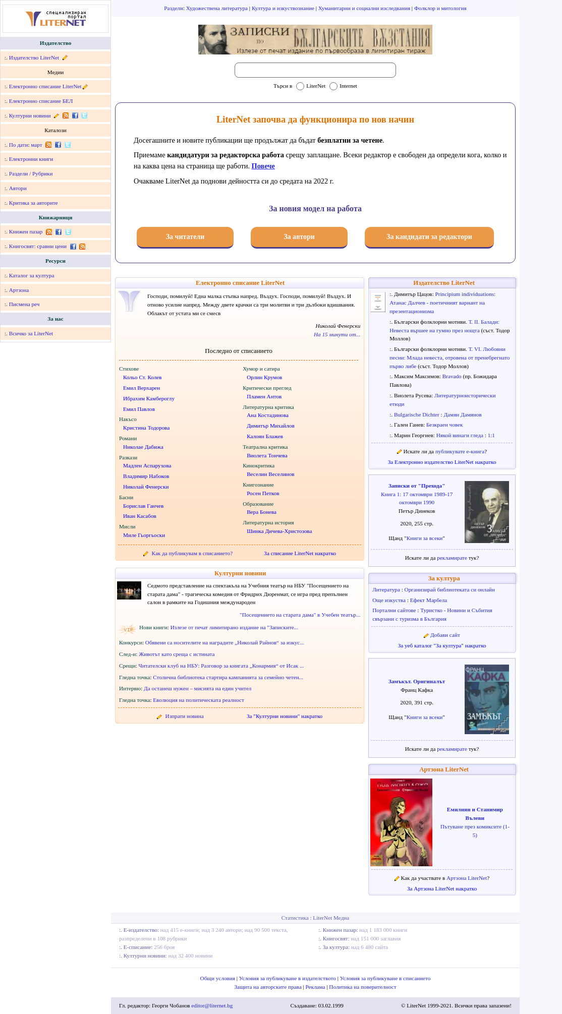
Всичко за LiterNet (31, 333)
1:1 (491, 435)
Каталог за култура (31, 275)
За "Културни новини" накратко (284, 716)
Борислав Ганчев (143, 506)
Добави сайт (445, 635)
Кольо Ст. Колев (142, 377)
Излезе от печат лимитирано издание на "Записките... (235, 627)
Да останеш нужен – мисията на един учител (197, 688)
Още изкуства (389, 600)
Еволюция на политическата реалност (198, 700)
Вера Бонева (261, 512)
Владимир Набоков (146, 476)
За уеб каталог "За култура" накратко (442, 645)
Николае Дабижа (143, 447)
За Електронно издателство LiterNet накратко (442, 462)
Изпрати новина (184, 716)
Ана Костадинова (268, 415)
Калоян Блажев (265, 436)
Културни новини (30, 115)
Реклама (316, 987)
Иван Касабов (139, 516)
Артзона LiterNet (444, 769)
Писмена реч (24, 304)
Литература (386, 589)
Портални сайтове (394, 610)
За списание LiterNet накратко (300, 553)
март (36, 145)
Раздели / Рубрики (31, 173)
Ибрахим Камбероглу (149, 398)
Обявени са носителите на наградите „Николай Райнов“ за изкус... (224, 642)
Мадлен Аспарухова (147, 465)
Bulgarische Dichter (417, 414)
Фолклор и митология (440, 8)
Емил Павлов (139, 409)
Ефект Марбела (428, 600)
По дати (18, 145)
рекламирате (453, 558)
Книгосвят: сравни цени (38, 246)
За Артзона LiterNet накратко (442, 888)
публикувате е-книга (459, 451)
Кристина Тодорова (146, 428)
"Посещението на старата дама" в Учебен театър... (300, 615)
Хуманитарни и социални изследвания (365, 8)
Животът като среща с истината (176, 654)
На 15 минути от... (337, 334)
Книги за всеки (425, 538)
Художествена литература (217, 8)
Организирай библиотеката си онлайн (450, 589)
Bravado (452, 376)
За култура (444, 578)
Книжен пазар (26, 231)
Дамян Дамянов (462, 414)
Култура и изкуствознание (284, 8)
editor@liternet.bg (212, 1005)
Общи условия (218, 978)
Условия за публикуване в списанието (385, 978)
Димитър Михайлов (271, 426)
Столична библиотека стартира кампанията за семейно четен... (228, 677)
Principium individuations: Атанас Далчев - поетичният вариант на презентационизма (442, 302)
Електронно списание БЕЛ (41, 101)
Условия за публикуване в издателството (288, 978)
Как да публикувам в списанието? (192, 553)
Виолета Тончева (267, 455)
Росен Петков (263, 493)
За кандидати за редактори (429, 237)
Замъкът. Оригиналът (416, 681)
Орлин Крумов (264, 377)
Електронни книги (31, 159)
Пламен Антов (264, 396)
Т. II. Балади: (484, 322)
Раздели (173, 8)
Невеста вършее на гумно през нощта (435, 330)
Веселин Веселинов (270, 474)
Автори (18, 188)
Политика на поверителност (362, 987)
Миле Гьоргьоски (144, 535)
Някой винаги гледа (460, 435)
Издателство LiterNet (34, 57)
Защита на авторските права (268, 987)
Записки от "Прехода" (416, 486)
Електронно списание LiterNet (45, 86)
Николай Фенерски (145, 487)
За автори (299, 237)
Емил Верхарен (141, 388)
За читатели (185, 237)
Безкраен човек (444, 425)
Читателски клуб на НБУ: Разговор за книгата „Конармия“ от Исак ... (221, 666)
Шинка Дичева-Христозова (279, 531)
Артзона (19, 290)
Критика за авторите (33, 203)
